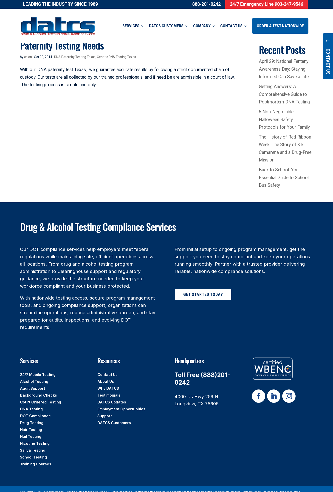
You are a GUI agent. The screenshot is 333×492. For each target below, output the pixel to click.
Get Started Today (203, 288)
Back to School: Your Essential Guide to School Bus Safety (284, 171)
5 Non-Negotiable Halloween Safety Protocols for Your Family (284, 113)
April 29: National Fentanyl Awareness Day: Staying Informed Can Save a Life (285, 63)
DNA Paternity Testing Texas (75, 51)
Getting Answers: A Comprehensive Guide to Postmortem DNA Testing (284, 88)
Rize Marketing (290, 486)
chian (28, 51)
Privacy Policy (251, 486)
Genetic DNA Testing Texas (116, 51)
